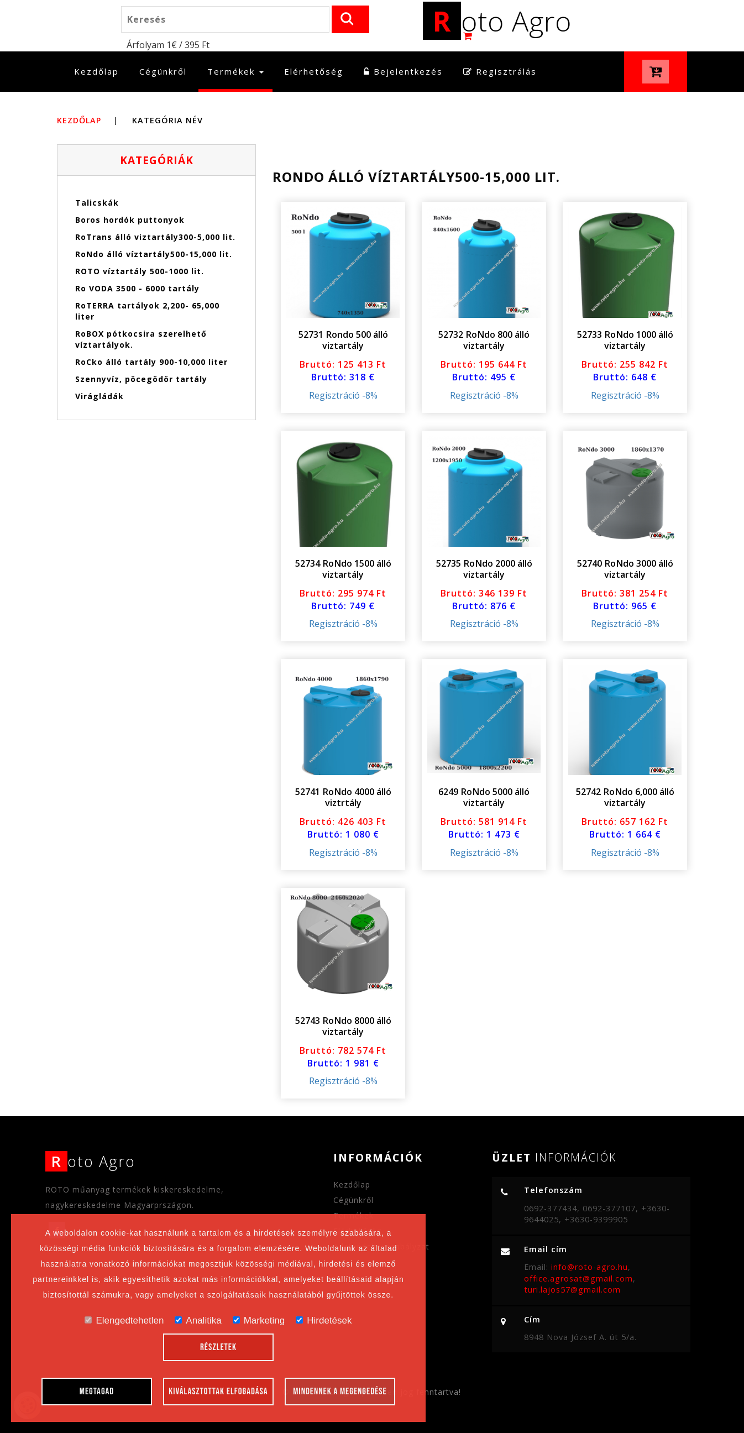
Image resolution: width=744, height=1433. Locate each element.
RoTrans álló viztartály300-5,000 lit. (155, 237)
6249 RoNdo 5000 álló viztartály (484, 797)
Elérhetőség (313, 71)
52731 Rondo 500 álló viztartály (343, 340)
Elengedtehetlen (124, 1320)
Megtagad (97, 1391)
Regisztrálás (500, 71)
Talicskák (97, 202)
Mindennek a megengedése (340, 1391)
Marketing (259, 1320)
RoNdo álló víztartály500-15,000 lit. (153, 254)
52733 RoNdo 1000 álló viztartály (625, 340)
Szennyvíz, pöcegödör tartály (141, 379)
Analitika (198, 1320)
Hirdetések (324, 1320)
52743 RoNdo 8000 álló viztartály (343, 1026)
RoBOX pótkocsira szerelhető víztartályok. (141, 339)
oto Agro (497, 21)
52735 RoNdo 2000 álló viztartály (484, 568)
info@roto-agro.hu (589, 1267)
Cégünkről (163, 71)
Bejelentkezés (403, 71)
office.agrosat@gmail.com (578, 1278)
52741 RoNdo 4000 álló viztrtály (343, 797)
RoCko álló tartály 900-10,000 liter (151, 362)
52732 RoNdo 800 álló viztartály (484, 340)
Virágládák (99, 396)
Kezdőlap (101, 71)
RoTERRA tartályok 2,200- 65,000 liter (147, 311)
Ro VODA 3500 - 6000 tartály (137, 288)
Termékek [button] (235, 71)
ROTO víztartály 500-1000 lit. (139, 271)
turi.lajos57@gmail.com (572, 1289)
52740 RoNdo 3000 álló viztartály (625, 568)
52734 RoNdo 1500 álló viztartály (343, 568)
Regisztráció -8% (343, 395)
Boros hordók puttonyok (130, 220)
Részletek (218, 1347)
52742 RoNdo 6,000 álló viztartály (625, 797)
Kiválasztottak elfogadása (218, 1391)
